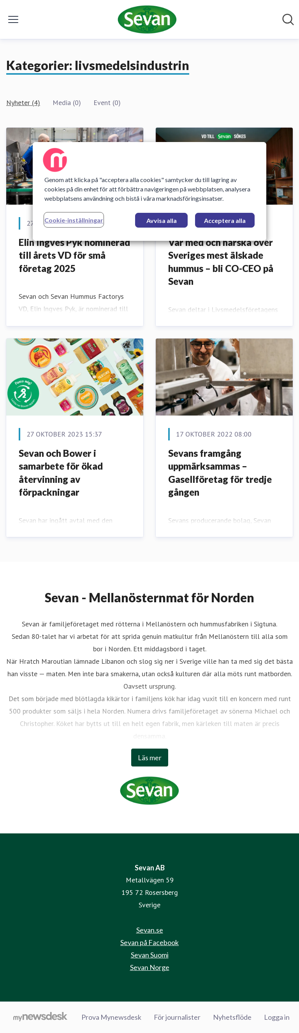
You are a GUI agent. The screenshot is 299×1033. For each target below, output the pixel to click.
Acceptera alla (225, 220)
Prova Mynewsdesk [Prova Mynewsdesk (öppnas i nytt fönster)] (111, 1017)
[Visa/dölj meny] (13, 19)
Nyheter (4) (23, 102)
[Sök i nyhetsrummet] (288, 19)
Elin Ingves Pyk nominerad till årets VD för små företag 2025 (74, 255)
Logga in (277, 1017)
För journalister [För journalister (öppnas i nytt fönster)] (177, 1017)
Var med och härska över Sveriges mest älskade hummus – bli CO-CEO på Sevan (220, 262)
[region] (149, 191)
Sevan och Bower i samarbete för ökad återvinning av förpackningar (61, 472)
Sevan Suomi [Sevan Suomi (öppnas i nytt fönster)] (150, 955)
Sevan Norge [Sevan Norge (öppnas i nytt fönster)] (149, 967)
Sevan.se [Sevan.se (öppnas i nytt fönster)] (149, 930)
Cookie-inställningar (73, 220)
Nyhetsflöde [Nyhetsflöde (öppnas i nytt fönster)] (232, 1017)
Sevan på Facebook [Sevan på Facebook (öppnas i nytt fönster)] (149, 942)
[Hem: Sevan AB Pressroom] (147, 19)
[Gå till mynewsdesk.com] (40, 1017)
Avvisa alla (161, 220)
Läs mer (150, 757)
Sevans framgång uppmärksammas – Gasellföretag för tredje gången (220, 472)
